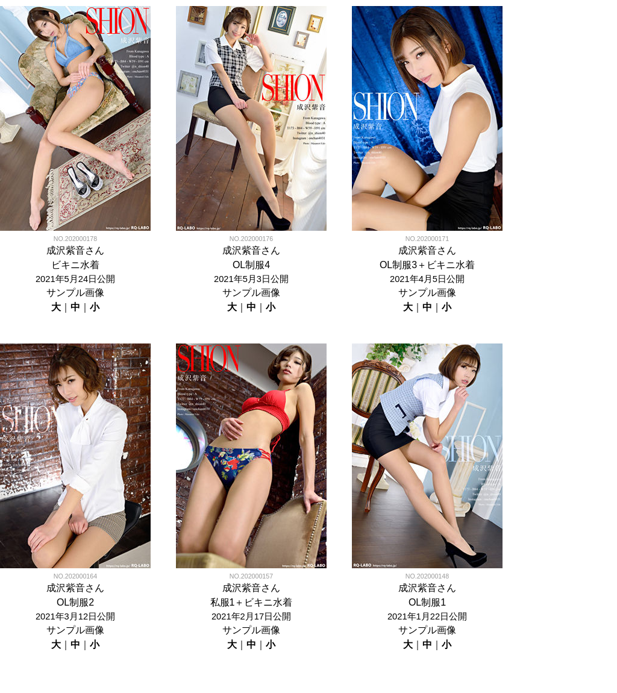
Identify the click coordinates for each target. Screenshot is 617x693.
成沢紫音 (65, 250)
